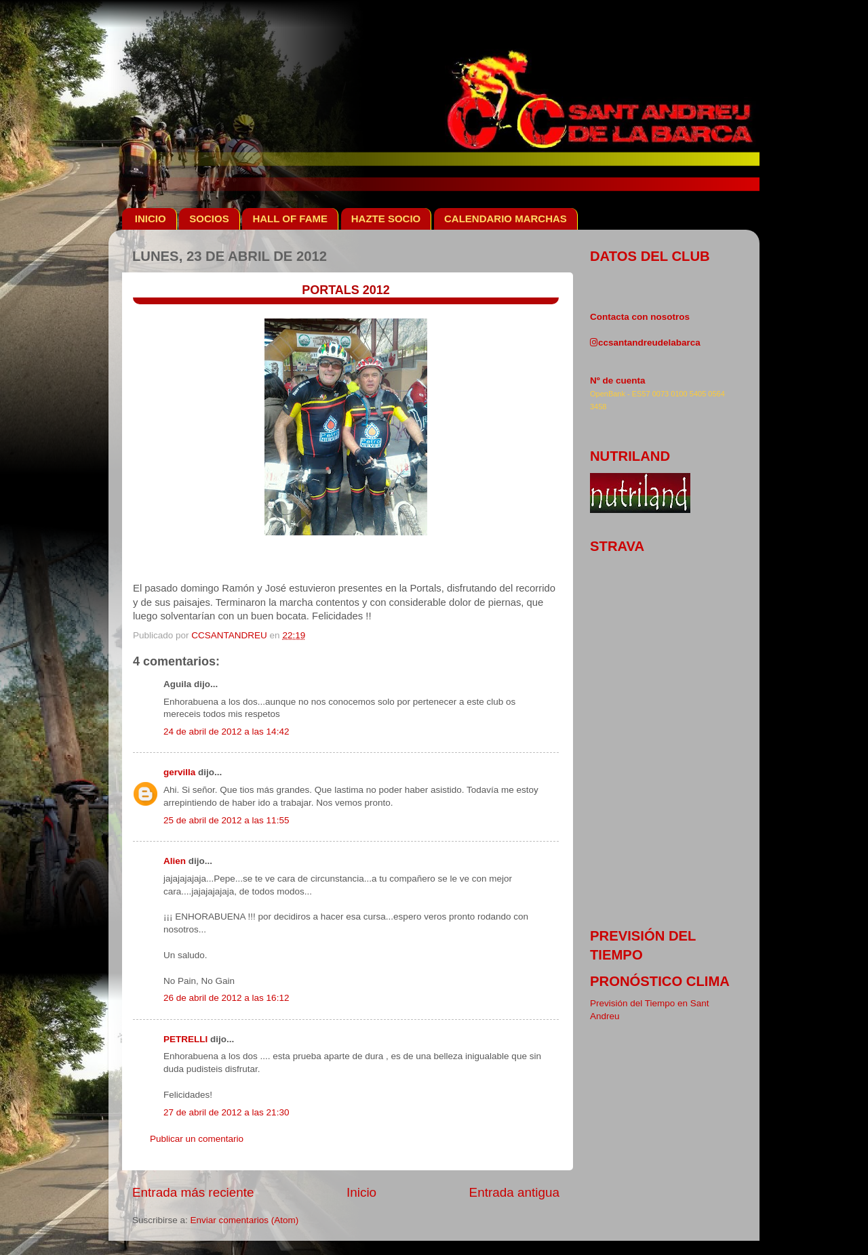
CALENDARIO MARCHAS (505, 218)
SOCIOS (209, 218)
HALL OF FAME (290, 218)
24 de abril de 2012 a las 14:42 (226, 731)
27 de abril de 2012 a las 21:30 (226, 1112)
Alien (174, 861)
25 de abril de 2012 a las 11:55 (226, 820)
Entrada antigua (514, 1192)
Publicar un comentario (196, 1139)
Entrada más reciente (193, 1192)
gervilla (179, 772)
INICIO (150, 218)
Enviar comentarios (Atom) (245, 1220)
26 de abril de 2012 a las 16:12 (226, 998)
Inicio (361, 1192)
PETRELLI (185, 1039)
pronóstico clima (660, 981)
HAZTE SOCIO (386, 218)
